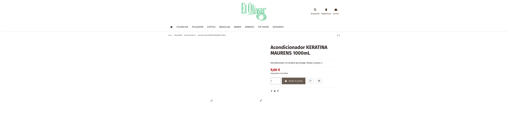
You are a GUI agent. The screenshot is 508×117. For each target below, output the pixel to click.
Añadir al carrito (294, 81)
